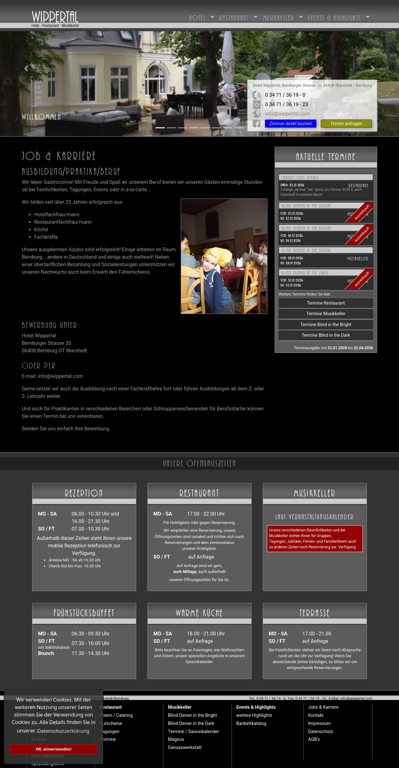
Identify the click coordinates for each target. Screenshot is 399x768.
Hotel (198, 17)
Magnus (176, 739)
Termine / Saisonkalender (193, 731)
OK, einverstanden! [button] (53, 749)
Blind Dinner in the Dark (191, 723)
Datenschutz (320, 731)
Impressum (319, 723)
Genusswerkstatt (185, 747)
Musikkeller (280, 17)
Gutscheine (111, 723)
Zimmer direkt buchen (290, 123)
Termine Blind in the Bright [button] (326, 324)
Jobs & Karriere (323, 707)
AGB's (314, 739)
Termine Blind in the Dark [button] (326, 335)
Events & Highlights (336, 17)
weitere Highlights (254, 715)
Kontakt (316, 715)
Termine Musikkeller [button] (325, 313)
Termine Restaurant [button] (326, 303)
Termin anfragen (346, 123)
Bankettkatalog (251, 723)
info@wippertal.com (287, 114)
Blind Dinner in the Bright (192, 715)
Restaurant (235, 17)
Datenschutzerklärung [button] (63, 730)
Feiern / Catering (116, 715)
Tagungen (109, 731)
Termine (108, 739)
